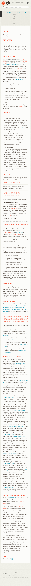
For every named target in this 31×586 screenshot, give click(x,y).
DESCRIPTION (12, 498)
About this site (6, 573)
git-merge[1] (19, 79)
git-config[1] (19, 232)
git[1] (11, 559)
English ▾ (25, 12)
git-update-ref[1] (16, 309)
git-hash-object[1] (20, 305)
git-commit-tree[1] (16, 307)
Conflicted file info (19, 363)
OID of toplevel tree (16, 339)
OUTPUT (21, 127)
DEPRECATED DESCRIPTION (12, 65)
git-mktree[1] (7, 307)
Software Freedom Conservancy (20, 577)
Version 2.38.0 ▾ (7, 12)
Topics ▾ (19, 12)
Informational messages (18, 410)
